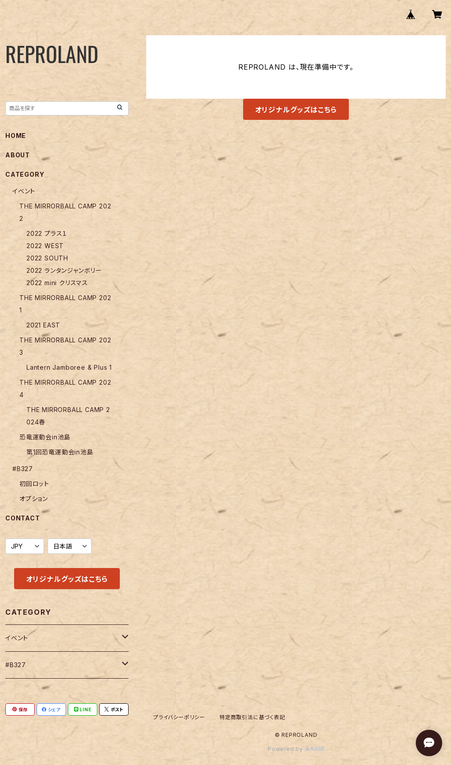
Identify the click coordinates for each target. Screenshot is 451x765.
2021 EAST (43, 325)
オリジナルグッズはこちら (296, 109)
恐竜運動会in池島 (44, 437)
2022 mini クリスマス (57, 282)
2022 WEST (45, 245)
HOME (15, 135)
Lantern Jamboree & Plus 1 (69, 367)
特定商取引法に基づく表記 (252, 717)
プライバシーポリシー (179, 717)
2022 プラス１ (46, 233)
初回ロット (34, 483)
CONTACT (22, 518)
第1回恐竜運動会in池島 (59, 452)
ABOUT (17, 155)
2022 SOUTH (47, 258)
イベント (23, 191)
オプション (33, 498)
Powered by (296, 749)
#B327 (22, 468)
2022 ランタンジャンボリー (64, 270)
